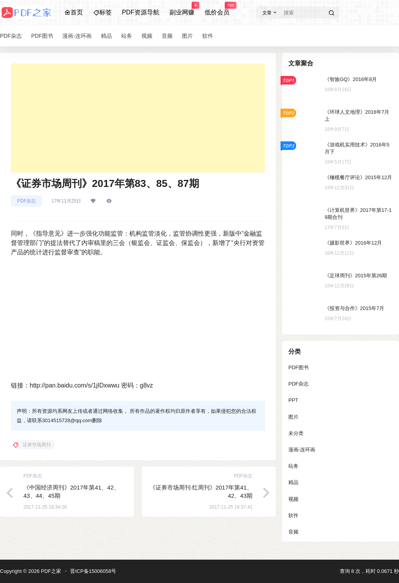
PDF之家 (50, 571)
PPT (293, 400)
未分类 (296, 433)
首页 (73, 12)
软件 (293, 515)
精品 (293, 482)
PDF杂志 (26, 201)
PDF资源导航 (140, 12)
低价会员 (217, 9)
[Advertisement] (138, 118)
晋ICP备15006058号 (93, 571)
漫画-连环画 (301, 450)
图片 (293, 417)
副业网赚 (181, 9)
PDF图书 (298, 367)
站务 (293, 466)
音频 (293, 532)
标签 (102, 12)
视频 (293, 499)
